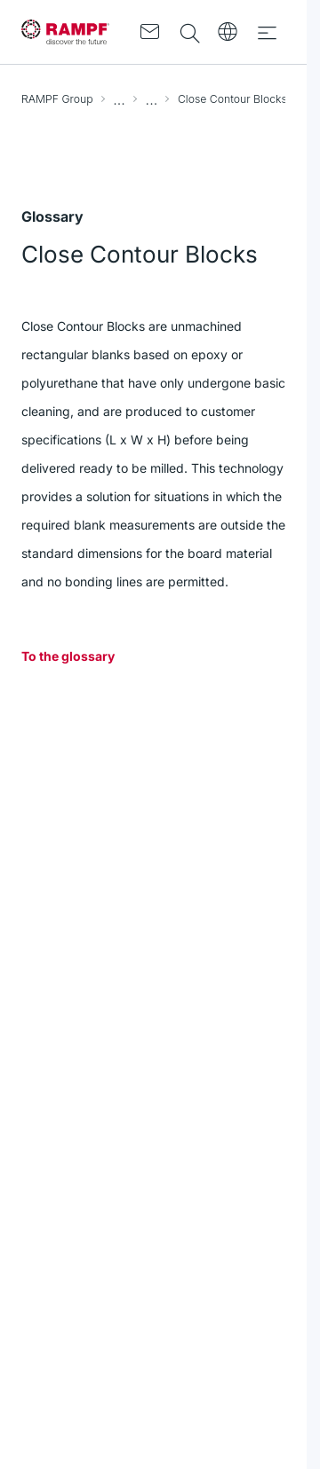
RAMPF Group (57, 99)
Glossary (152, 99)
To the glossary (68, 656)
